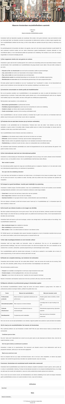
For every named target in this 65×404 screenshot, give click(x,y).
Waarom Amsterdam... (6, 396)
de (34, 402)
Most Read (4, 388)
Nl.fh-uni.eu (28, 401)
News (32, 31)
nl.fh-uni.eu (32, 29)
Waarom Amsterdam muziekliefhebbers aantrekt (32, 33)
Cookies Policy (39, 401)
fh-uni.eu (31, 402)
